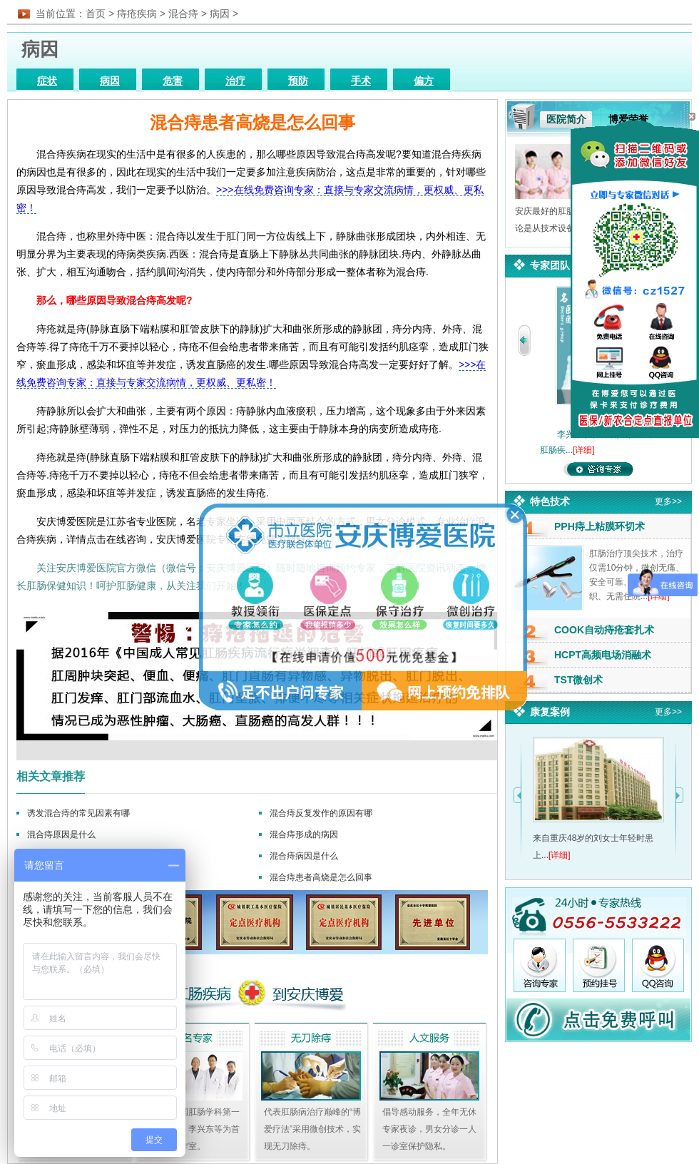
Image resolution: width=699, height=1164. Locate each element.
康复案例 (550, 712)
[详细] (584, 450)
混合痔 (183, 13)
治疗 (235, 81)
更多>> (668, 501)
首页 (96, 13)
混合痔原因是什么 (61, 834)
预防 (298, 81)
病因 (220, 13)
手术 (361, 81)
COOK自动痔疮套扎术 (604, 629)
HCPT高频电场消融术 (602, 654)
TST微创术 (578, 679)
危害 (173, 81)
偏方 (424, 81)
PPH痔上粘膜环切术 (599, 526)
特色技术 (550, 501)
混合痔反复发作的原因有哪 (321, 813)
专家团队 (550, 265)
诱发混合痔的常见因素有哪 (78, 813)
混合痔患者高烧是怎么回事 (321, 877)
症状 (47, 81)
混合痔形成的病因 (304, 834)
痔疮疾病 (137, 13)
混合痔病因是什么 (304, 856)
